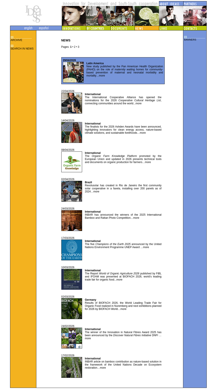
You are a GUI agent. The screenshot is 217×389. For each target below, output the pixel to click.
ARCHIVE (16, 40)
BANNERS (190, 39)
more (102, 75)
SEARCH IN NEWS (22, 48)
